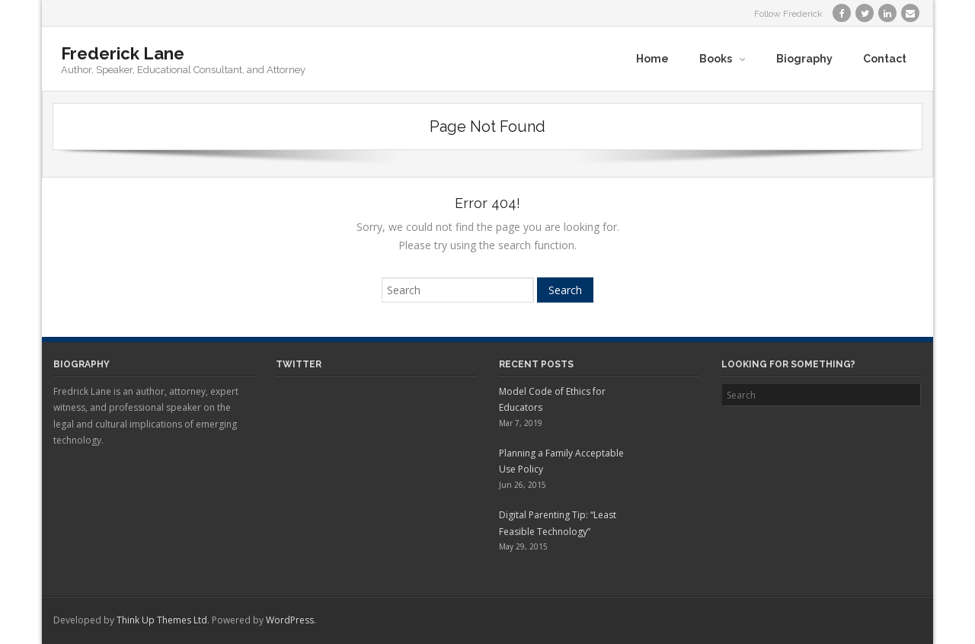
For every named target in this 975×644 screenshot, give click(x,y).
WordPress (290, 620)
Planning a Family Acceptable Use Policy (561, 461)
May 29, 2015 (523, 546)
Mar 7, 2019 (520, 423)
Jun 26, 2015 (522, 484)
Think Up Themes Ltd (162, 620)
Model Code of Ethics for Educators (552, 400)
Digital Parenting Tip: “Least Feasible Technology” (557, 523)
